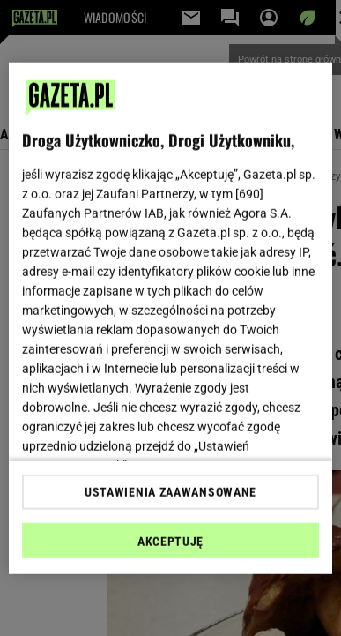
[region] (171, 318)
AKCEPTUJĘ (170, 542)
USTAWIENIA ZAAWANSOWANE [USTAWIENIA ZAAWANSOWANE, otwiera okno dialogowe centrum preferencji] (170, 492)
